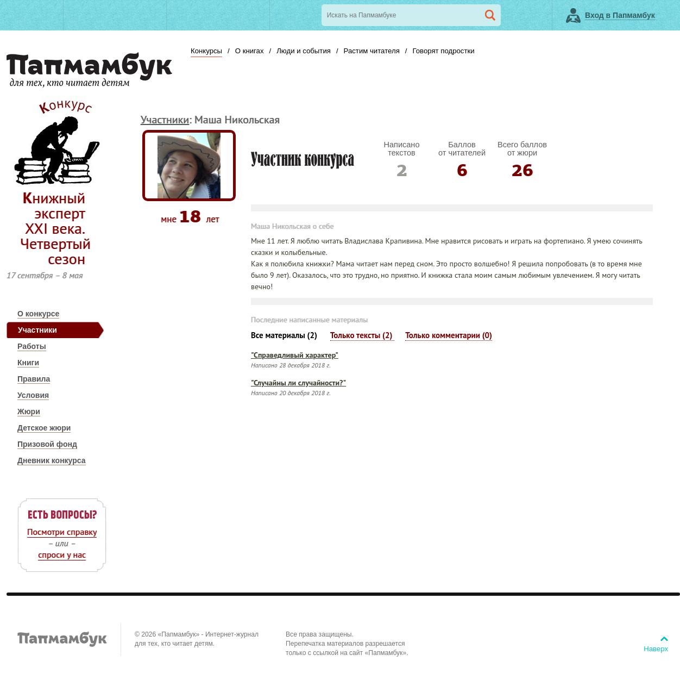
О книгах (249, 51)
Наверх (656, 649)
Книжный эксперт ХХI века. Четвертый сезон (55, 228)
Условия (33, 395)
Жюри (28, 411)
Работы (31, 346)
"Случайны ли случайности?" (298, 383)
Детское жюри (44, 427)
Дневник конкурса (51, 460)
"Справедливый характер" (294, 355)
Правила (33, 379)
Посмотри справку (62, 531)
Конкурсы (206, 51)
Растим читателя (372, 51)
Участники (37, 330)
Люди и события (303, 51)
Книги (28, 362)
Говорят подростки (443, 51)
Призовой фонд (47, 444)
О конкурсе (38, 313)
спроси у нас (62, 554)
